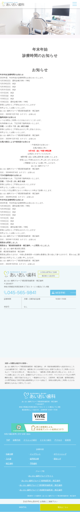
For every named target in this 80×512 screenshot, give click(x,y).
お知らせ (32, 114)
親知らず (57, 459)
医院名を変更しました (9, 243)
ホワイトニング (60, 454)
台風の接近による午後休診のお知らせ (15, 142)
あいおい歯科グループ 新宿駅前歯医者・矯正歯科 (40, 485)
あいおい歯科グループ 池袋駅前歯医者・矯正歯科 (40, 490)
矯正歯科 (9, 464)
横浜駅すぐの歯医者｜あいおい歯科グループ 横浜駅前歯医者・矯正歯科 (51, 496)
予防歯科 (33, 464)
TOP (8, 440)
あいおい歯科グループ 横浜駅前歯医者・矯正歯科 (19, 111)
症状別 (68, 440)
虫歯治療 (9, 454)
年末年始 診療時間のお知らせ (11, 75)
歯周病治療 (34, 459)
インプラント (35, 454)
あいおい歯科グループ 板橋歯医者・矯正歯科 (40, 481)
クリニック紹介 (30, 440)
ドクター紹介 (45, 440)
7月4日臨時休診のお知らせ (11, 175)
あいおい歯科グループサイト (40, 476)
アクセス (58, 440)
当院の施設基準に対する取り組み (17, 434)
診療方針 (17, 440)
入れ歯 (8, 459)
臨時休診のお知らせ (8, 117)
